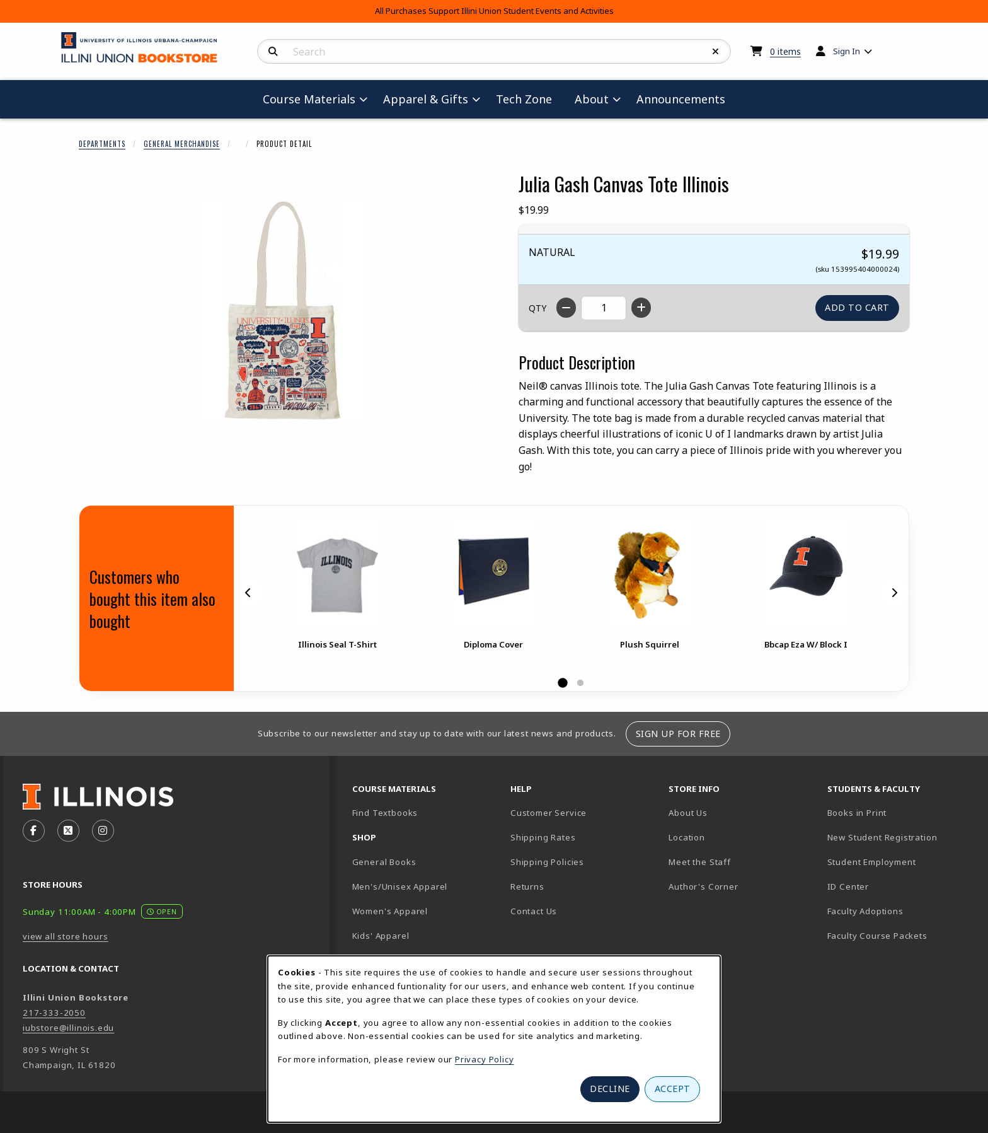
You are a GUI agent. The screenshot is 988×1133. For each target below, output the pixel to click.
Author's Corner (703, 886)
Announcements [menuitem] (680, 99)
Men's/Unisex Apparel (400, 886)
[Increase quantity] (641, 308)
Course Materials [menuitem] (309, 99)
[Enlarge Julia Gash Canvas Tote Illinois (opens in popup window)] (283, 310)
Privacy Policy (484, 1059)
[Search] (273, 51)
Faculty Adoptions (865, 911)
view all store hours (65, 936)
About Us (688, 812)
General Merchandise (182, 144)
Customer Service (548, 812)
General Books (384, 862)
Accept (673, 1089)
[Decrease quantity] (566, 308)
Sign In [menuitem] (846, 51)
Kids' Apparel (381, 935)
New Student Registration (882, 837)
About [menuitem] (592, 99)
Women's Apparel (390, 911)
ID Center (892, 886)
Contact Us (533, 911)
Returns (527, 886)
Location (687, 837)
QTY (537, 308)
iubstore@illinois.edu (68, 1027)
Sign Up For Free (678, 734)
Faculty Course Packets (877, 935)
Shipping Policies (547, 862)
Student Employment (901, 862)
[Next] (894, 592)
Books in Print (901, 812)
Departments (102, 144)
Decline (610, 1089)
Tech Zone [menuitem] (529, 99)
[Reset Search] (716, 51)
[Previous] (248, 592)
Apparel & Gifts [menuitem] (425, 99)
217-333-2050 (54, 1012)
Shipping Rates (543, 837)
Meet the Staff (700, 862)
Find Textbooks (385, 812)
